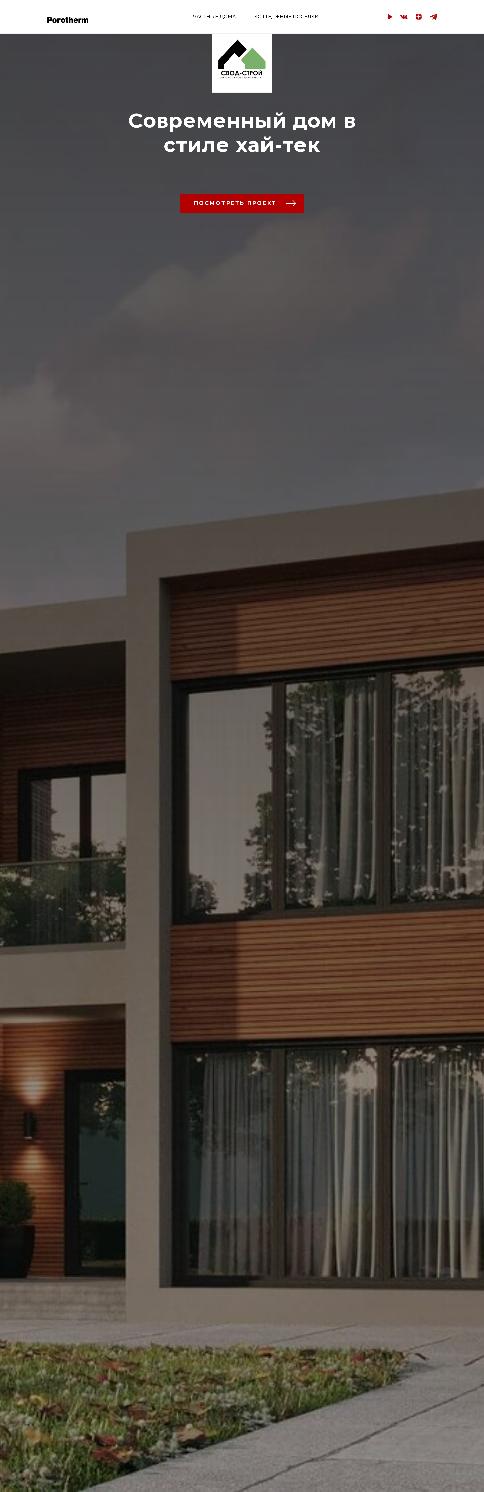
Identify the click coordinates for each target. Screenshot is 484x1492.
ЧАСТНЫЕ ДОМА (214, 17)
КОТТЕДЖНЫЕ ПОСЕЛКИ (286, 17)
